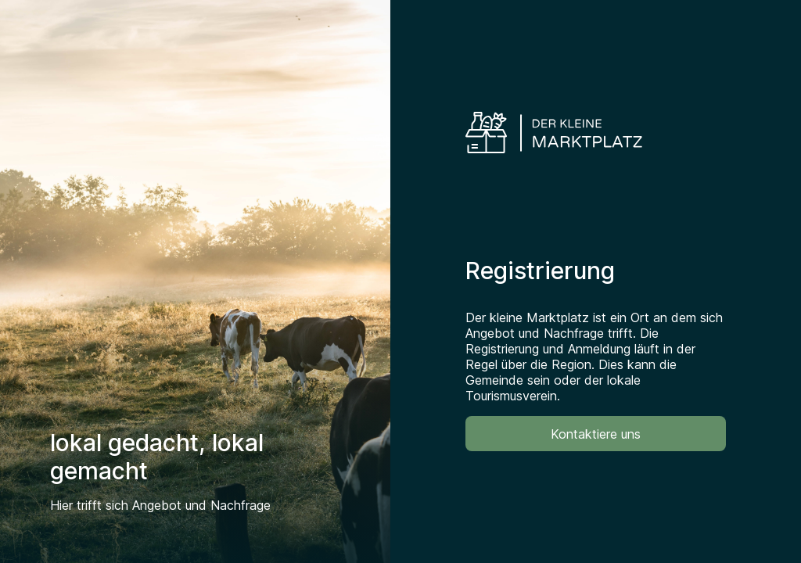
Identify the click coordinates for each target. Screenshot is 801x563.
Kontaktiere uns (596, 434)
